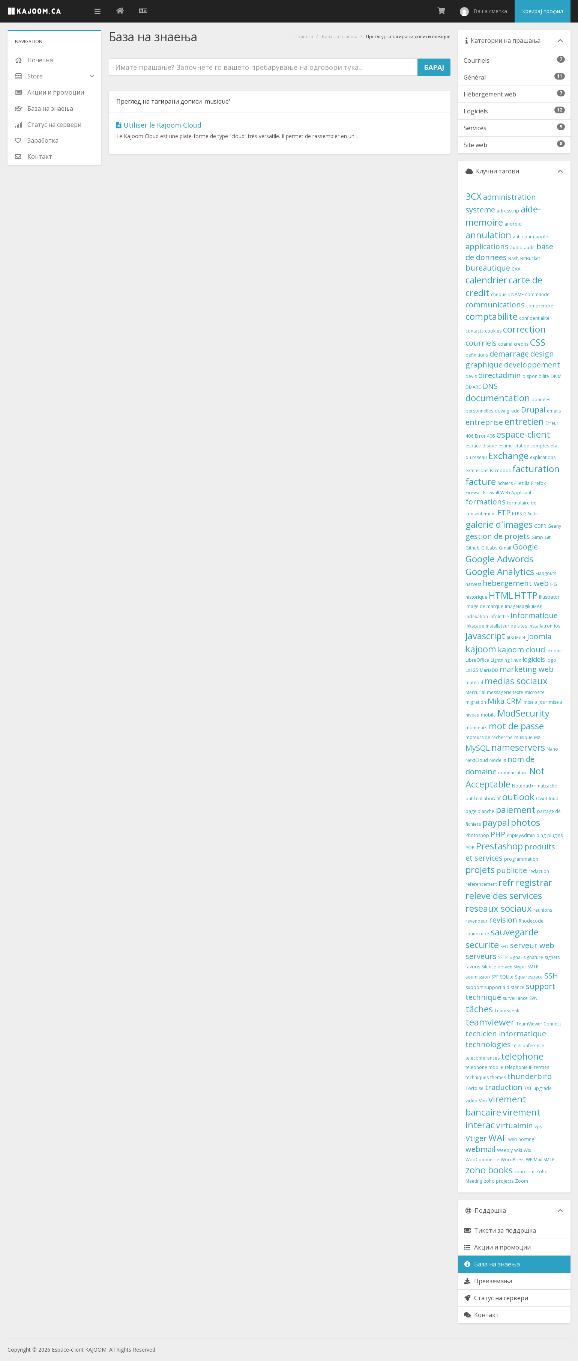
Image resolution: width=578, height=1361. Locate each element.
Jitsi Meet (516, 637)
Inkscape (474, 626)
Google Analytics (499, 571)
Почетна (303, 36)
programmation (521, 859)
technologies (488, 1044)
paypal (495, 822)
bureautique (487, 268)
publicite (511, 870)
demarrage (509, 354)
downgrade (507, 411)
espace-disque (481, 446)
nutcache (547, 786)
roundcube (477, 933)
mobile (488, 715)
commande (537, 294)
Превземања (488, 1281)
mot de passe (516, 726)
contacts (474, 331)
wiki (518, 1150)
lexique (554, 650)
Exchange (508, 455)
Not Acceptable (505, 777)
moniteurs (476, 727)
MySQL (477, 748)
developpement (532, 365)
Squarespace (529, 977)
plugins (555, 835)
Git (548, 537)
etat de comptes (531, 446)
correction (524, 329)
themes (498, 1077)
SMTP (533, 967)
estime (505, 446)
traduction (503, 1087)
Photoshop (477, 835)
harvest (473, 584)
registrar (534, 882)
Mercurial (475, 692)
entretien (524, 421)
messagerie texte (505, 692)
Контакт (481, 1315)
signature (533, 957)
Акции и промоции (497, 1247)
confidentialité (534, 318)
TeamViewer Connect (538, 1024)
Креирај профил (542, 11)
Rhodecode (531, 921)
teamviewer (490, 1022)
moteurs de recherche (489, 737)
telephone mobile (484, 1067)
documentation (497, 397)
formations (485, 502)
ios (557, 626)
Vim (483, 1101)
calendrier (486, 280)
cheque (499, 294)
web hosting (521, 1139)
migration (475, 702)
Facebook (500, 470)
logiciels (533, 659)
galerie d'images (499, 524)
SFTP (503, 957)
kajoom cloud (521, 649)
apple (542, 236)
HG (553, 584)
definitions (476, 355)
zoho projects (498, 1181)
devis (471, 376)
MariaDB (489, 670)
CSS (537, 342)
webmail (480, 1149)
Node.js (497, 760)
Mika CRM (505, 701)
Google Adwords (499, 559)
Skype (519, 967)
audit (529, 247)
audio (516, 247)
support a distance (504, 987)
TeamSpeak (506, 1010)
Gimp (537, 537)
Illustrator (549, 597)
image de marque (484, 606)
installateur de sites (506, 626)
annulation (488, 235)
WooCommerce (482, 1159)
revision (503, 920)
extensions (476, 470)
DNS (490, 386)
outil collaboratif (483, 798)
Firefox (538, 483)
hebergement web (516, 583)
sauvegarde (515, 932)
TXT (528, 1088)
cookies (493, 331)
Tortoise (474, 1088)
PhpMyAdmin (521, 835)
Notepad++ (524, 786)
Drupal (533, 410)
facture (480, 481)
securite (482, 944)
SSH (551, 976)
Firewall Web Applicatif (507, 492)
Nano (552, 749)
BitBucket (530, 258)
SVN (533, 998)
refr (506, 882)
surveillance (515, 998)
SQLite (506, 977)
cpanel (505, 344)
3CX (473, 196)
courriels (481, 343)
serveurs (481, 956)
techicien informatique (505, 1033)
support (474, 987)
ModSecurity (523, 713)
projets (480, 869)
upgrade (542, 1088)
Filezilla (522, 483)
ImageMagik (517, 606)
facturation (536, 468)
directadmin (499, 375)
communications (495, 305)
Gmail (505, 548)
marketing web (527, 669)
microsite (535, 692)
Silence (489, 967)
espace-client (523, 434)
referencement (481, 884)
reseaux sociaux (498, 908)
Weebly (505, 1150)
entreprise (484, 422)
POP (469, 848)
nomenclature (513, 772)
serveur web (532, 945)
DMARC (473, 387)
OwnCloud (547, 798)
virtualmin (514, 1125)
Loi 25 (471, 670)
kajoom (480, 649)
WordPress (512, 1159)
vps (538, 1126)
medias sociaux (516, 680)
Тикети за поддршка (500, 1230)
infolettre (499, 616)
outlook (518, 796)
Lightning (500, 660)
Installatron (540, 626)
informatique (534, 615)
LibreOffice (477, 660)
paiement (516, 809)
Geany (554, 526)
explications (542, 457)
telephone (522, 1056)
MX (537, 737)
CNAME (516, 294)
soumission (477, 977)
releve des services (503, 895)
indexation (476, 616)
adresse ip (508, 211)
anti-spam (523, 236)
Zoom (521, 1181)
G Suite (530, 513)
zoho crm (524, 1171)
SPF (494, 977)
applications (487, 246)
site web (505, 967)
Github (472, 548)
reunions (542, 910)
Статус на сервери (496, 1298)
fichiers (505, 483)
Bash (513, 258)
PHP (498, 834)
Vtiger (476, 1138)
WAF (497, 1137)
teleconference (528, 1045)
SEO (504, 946)
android (513, 224)
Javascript (485, 635)
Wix (527, 1150)
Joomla (539, 636)
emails (554, 411)
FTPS (517, 513)
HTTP (526, 595)
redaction (538, 871)
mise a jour (535, 702)
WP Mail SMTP (540, 1159)
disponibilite (535, 376)
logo (551, 660)
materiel (474, 682)
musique (523, 737)
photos (525, 822)
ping (541, 835)
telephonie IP (519, 1067)
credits (521, 344)
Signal (515, 957)
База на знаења (339, 36)
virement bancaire (495, 1105)
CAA (516, 269)
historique (476, 597)
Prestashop (499, 846)
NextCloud (476, 760)
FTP (503, 512)
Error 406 (485, 436)
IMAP (537, 606)
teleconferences (482, 1058)
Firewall (473, 492)
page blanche (479, 811)
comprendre (539, 306)
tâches (479, 1009)
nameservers (518, 747)
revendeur (476, 921)
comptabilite (491, 316)
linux (516, 660)
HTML (501, 595)
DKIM (556, 376)
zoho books (489, 1170)
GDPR (540, 526)
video (471, 1101)
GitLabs (489, 548)
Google (525, 547)
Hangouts (546, 573)
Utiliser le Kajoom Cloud (158, 124)
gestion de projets (497, 536)
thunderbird (529, 1076)
